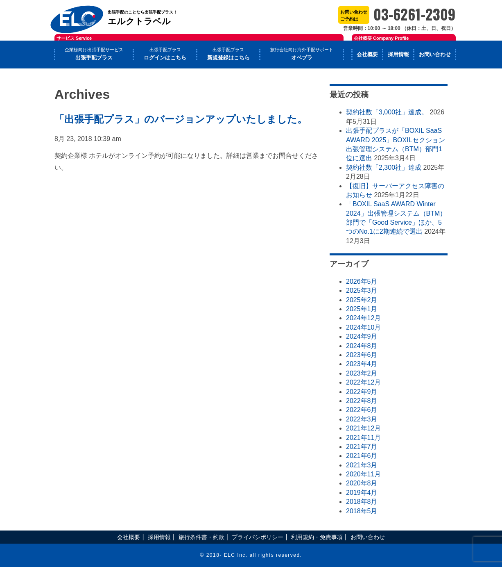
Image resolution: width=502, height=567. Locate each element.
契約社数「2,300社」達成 (383, 167)
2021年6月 (362, 455)
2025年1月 (362, 308)
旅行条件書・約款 (201, 537)
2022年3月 (362, 419)
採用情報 (398, 54)
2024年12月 (363, 317)
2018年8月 (362, 501)
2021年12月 (363, 428)
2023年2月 (362, 373)
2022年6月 (362, 409)
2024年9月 (362, 336)
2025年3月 (362, 290)
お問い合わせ (435, 54)
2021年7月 (362, 446)
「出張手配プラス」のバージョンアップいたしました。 (180, 119)
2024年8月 (362, 345)
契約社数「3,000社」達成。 (387, 112)
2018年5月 (362, 511)
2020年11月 (363, 474)
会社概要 (367, 54)
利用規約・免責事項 (317, 537)
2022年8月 (362, 400)
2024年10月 (363, 327)
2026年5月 (362, 281)
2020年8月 (362, 483)
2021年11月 (363, 437)
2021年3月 (362, 465)
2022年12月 (363, 382)
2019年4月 (362, 492)
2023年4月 (362, 363)
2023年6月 (362, 354)
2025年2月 (362, 299)
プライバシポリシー (257, 537)
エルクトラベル (148, 13)
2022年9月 (362, 391)
